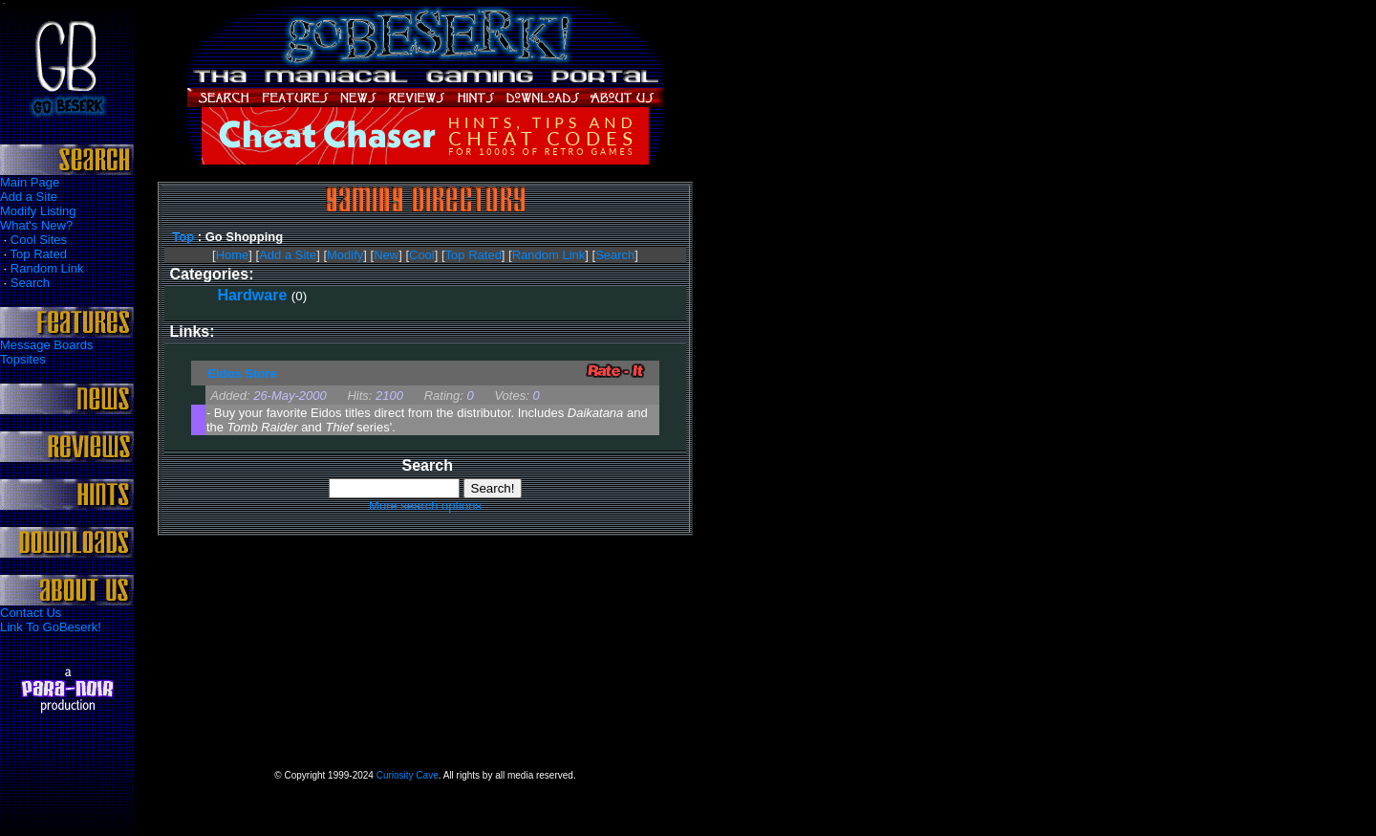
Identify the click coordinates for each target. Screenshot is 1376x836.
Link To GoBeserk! (50, 627)
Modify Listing (37, 211)
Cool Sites (39, 239)
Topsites (23, 359)
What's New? (36, 225)
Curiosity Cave (407, 775)
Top (183, 237)
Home (232, 255)
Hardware (252, 295)
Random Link (47, 268)
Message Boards (47, 345)
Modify (345, 255)
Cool (422, 255)
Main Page (29, 182)
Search (30, 282)
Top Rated (39, 254)
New (386, 255)
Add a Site (28, 196)
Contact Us (30, 612)
